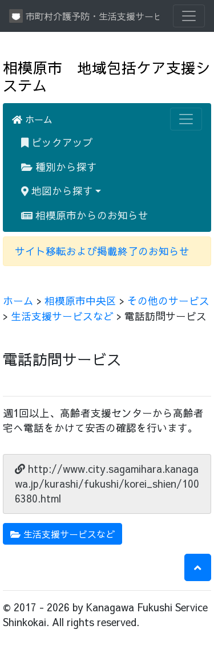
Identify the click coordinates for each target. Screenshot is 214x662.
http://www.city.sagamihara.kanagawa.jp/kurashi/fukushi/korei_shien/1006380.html (107, 483)
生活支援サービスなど (62, 316)
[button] (197, 567)
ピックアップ (57, 142)
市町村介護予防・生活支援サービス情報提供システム (84, 16)
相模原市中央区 (80, 300)
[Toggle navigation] (189, 16)
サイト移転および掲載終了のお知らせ (102, 251)
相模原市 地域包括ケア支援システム (107, 76)
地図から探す (57, 190)
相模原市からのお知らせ (84, 215)
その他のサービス (168, 300)
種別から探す (59, 167)
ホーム (32, 119)
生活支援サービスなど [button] (62, 534)
